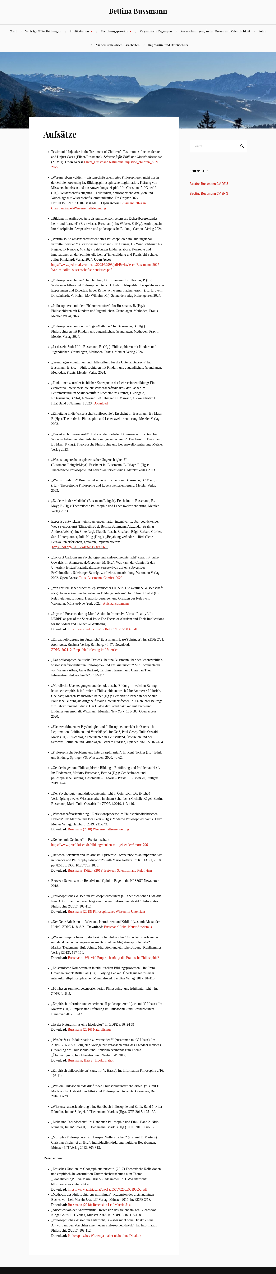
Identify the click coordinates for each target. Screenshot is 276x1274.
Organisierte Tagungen (156, 31)
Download (101, 403)
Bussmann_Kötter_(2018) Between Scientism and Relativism (110, 870)
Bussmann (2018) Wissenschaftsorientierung (98, 829)
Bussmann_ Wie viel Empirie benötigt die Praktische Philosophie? (113, 958)
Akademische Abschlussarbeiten (117, 45)
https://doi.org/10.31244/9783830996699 (80, 547)
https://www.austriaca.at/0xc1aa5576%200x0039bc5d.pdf (107, 1189)
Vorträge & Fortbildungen (43, 31)
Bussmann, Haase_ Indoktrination (91, 1060)
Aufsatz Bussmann (116, 603)
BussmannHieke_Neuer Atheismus (128, 927)
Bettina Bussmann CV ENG (209, 193)
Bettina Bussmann (138, 11)
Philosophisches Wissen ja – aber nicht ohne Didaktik (104, 1236)
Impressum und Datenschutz (168, 45)
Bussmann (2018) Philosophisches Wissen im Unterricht (106, 911)
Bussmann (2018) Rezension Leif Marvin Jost (99, 1205)
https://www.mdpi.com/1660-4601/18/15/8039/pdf (102, 629)
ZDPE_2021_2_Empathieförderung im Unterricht (85, 650)
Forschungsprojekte (114, 31)
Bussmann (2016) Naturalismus (89, 1029)
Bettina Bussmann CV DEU (209, 184)
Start (13, 31)
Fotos (262, 31)
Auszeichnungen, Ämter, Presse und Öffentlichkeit (215, 31)
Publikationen (79, 31)
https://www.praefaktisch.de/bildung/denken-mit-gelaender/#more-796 (99, 845)
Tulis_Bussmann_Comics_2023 (100, 578)
